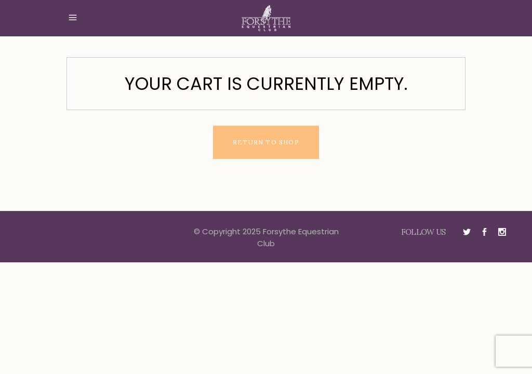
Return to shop (266, 142)
